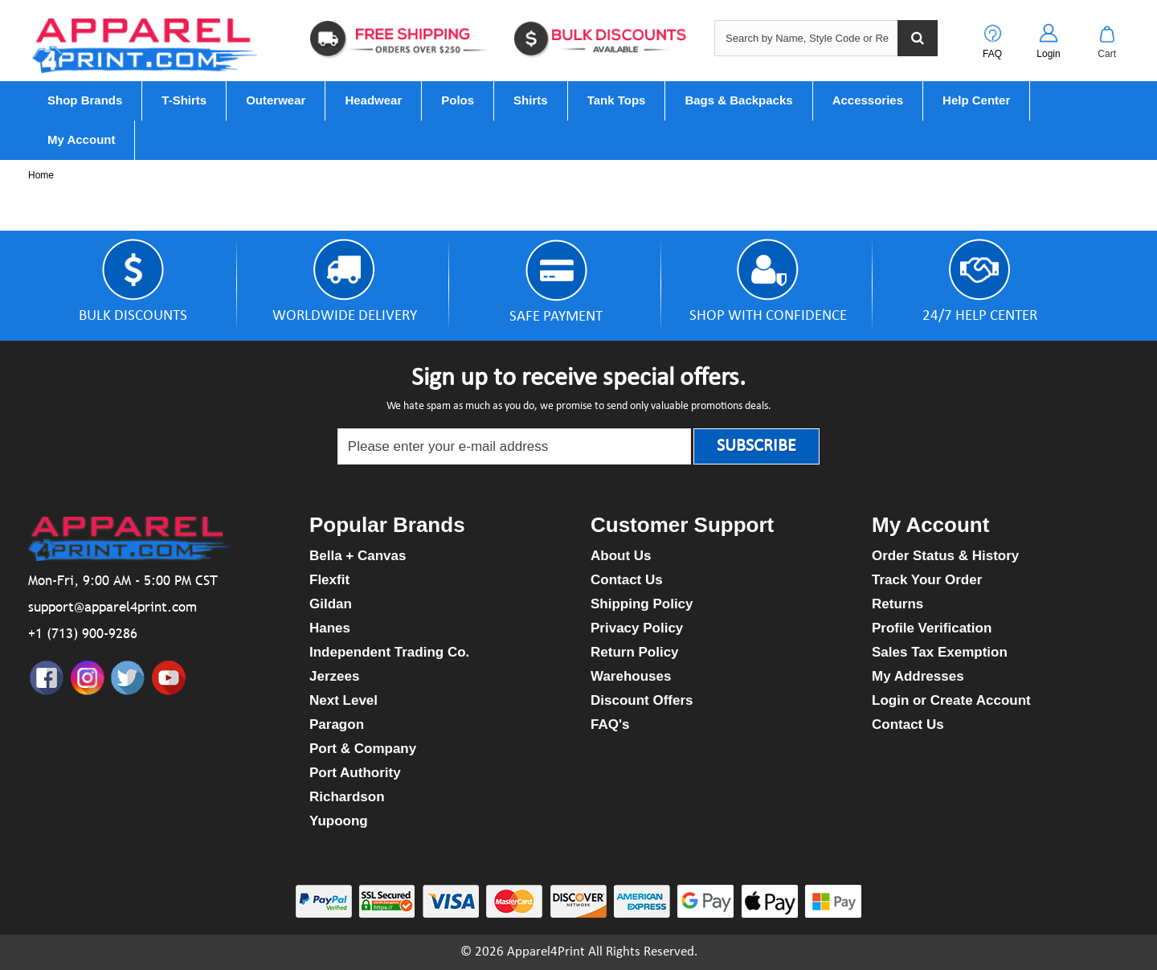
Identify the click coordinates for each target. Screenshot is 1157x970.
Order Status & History (945, 555)
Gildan (330, 604)
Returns (897, 604)
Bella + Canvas (358, 555)
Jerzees (334, 676)
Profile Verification (931, 628)
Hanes (329, 628)
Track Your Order (927, 579)
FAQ (992, 53)
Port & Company (362, 748)
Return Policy (635, 652)
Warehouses (631, 676)
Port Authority (355, 772)
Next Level (343, 700)
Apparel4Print (546, 952)
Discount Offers (642, 700)
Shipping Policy (642, 604)
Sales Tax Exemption (940, 652)
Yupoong (338, 821)
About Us (621, 555)
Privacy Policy (637, 628)
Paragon (336, 724)
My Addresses (918, 676)
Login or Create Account (951, 700)
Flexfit (329, 579)
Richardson (347, 796)
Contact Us (627, 579)
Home (41, 175)
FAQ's (610, 724)
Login (1048, 53)
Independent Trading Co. (389, 652)
